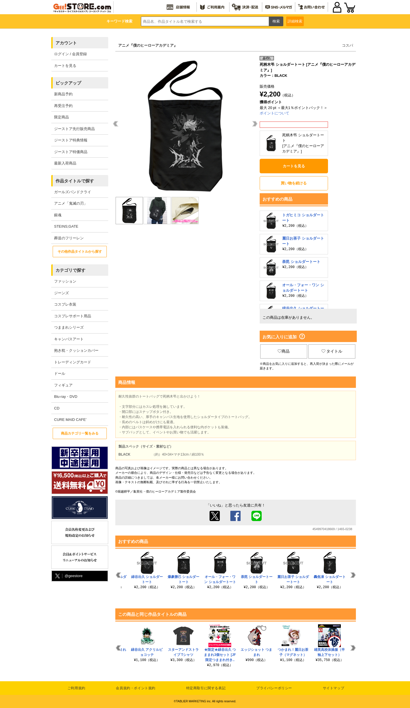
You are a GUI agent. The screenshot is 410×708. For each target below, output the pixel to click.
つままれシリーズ (69, 327)
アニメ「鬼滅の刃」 (70, 203)
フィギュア (63, 385)
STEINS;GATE (66, 226)
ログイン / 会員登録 (70, 54)
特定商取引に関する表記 (206, 688)
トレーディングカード (72, 362)
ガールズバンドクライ (72, 192)
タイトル (332, 351)
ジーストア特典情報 (70, 140)
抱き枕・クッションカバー (76, 350)
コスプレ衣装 (65, 304)
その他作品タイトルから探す (80, 252)
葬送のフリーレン (69, 238)
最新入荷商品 (65, 163)
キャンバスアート (69, 339)
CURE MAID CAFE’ (70, 419)
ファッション (65, 281)
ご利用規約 (76, 688)
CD (57, 408)
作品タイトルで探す (75, 180)
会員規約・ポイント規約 (135, 688)
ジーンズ (61, 293)
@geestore (68, 576)
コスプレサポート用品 (72, 316)
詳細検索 (295, 21)
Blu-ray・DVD (65, 396)
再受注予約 (63, 106)
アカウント (66, 42)
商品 (284, 351)
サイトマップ (334, 688)
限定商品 (61, 117)
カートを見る (65, 65)
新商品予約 (63, 94)
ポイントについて (274, 113)
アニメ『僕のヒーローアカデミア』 (147, 45)
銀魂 (58, 215)
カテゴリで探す (70, 270)
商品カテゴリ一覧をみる (80, 433)
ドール (59, 373)
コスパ (347, 45)
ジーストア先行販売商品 (74, 129)
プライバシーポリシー (274, 688)
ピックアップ (68, 83)
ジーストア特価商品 (70, 152)
